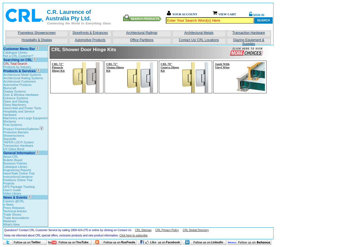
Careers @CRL (13, 201)
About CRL (10, 156)
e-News (8, 204)
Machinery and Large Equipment (25, 118)
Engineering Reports (17, 170)
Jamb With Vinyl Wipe (222, 65)
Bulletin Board (12, 160)
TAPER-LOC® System (18, 142)
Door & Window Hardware (21, 94)
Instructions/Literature (18, 176)
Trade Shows (12, 214)
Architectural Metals (198, 33)
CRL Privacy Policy (167, 230)
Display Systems (14, 91)
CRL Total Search (15, 63)
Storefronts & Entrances (90, 33)
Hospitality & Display (37, 40)
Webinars (9, 221)
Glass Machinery (14, 104)
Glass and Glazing (15, 101)
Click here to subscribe (134, 235)
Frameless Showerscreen (36, 33)
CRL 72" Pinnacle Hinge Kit (58, 67)
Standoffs (9, 139)
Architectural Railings (142, 33)
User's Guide (12, 190)
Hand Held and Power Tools (22, 108)
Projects (8, 183)
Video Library (12, 193)
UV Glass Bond (13, 149)
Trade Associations (16, 217)
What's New (11, 224)
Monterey (9, 121)
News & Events (15, 197)
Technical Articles (15, 211)
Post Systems (12, 124)
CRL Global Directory (196, 230)
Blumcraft (9, 88)
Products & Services (19, 71)
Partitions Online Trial (17, 180)
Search (263, 20)
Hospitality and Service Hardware (18, 113)
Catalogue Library (15, 52)
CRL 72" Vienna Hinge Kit (115, 67)
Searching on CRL (17, 60)
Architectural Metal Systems (22, 74)
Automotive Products (90, 40)
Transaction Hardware (248, 33)
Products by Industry (17, 67)
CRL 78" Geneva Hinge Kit (170, 67)
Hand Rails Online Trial (19, 173)
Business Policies (15, 163)
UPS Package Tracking (19, 186)
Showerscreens (13, 135)
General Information (19, 153)
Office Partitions (141, 40)
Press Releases (14, 207)
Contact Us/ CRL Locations (199, 40)
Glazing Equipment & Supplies (248, 41)
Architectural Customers (19, 81)
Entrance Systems (15, 98)
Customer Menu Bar (19, 49)
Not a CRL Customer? (18, 56)
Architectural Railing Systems (23, 78)
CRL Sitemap (143, 230)
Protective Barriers (15, 132)
